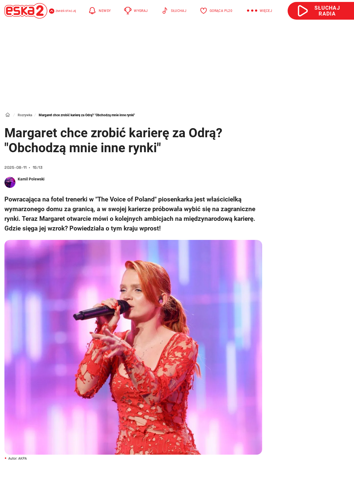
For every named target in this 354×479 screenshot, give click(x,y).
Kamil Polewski (31, 179)
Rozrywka (25, 115)
